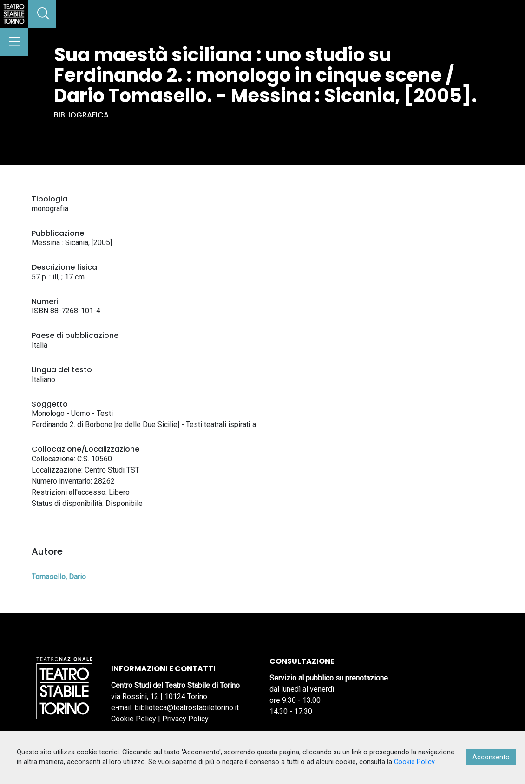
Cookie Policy (133, 718)
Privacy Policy (185, 718)
